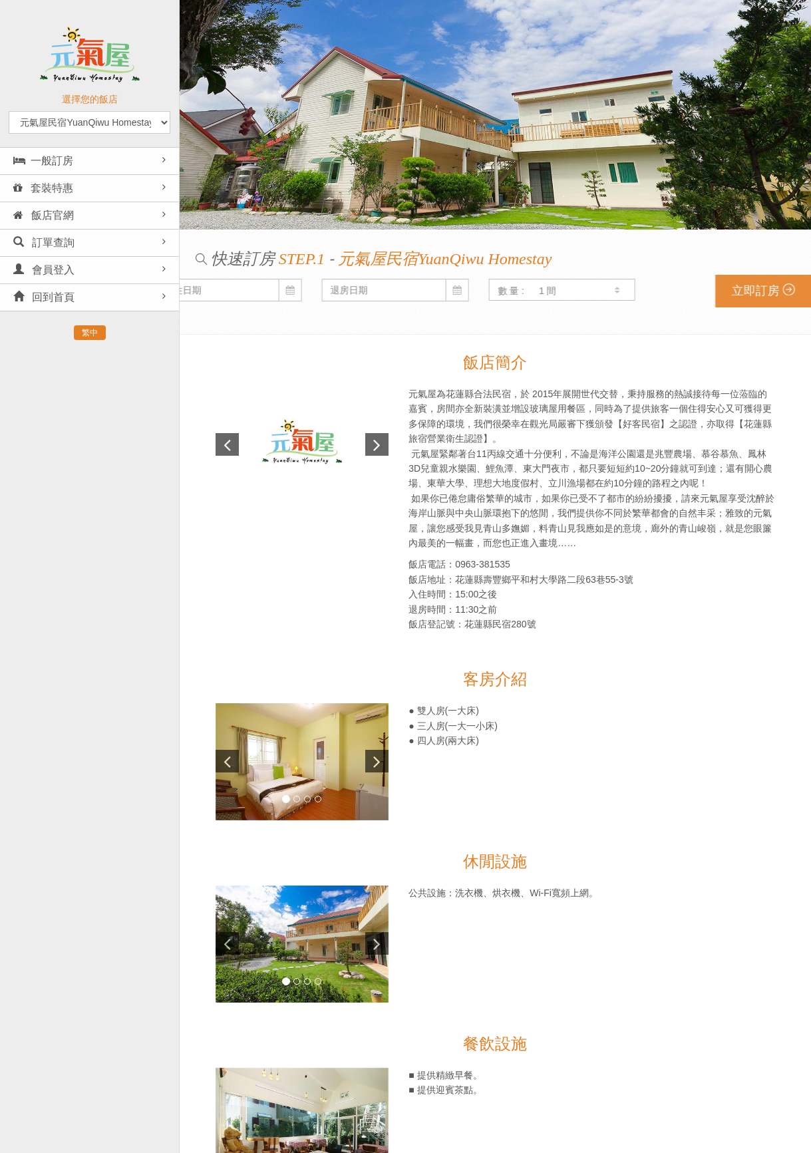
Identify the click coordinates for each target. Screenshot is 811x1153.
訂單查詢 (44, 242)
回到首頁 (44, 297)
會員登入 (44, 269)
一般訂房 (43, 160)
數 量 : (318, 290)
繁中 (90, 332)
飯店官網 (43, 215)
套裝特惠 (43, 188)
